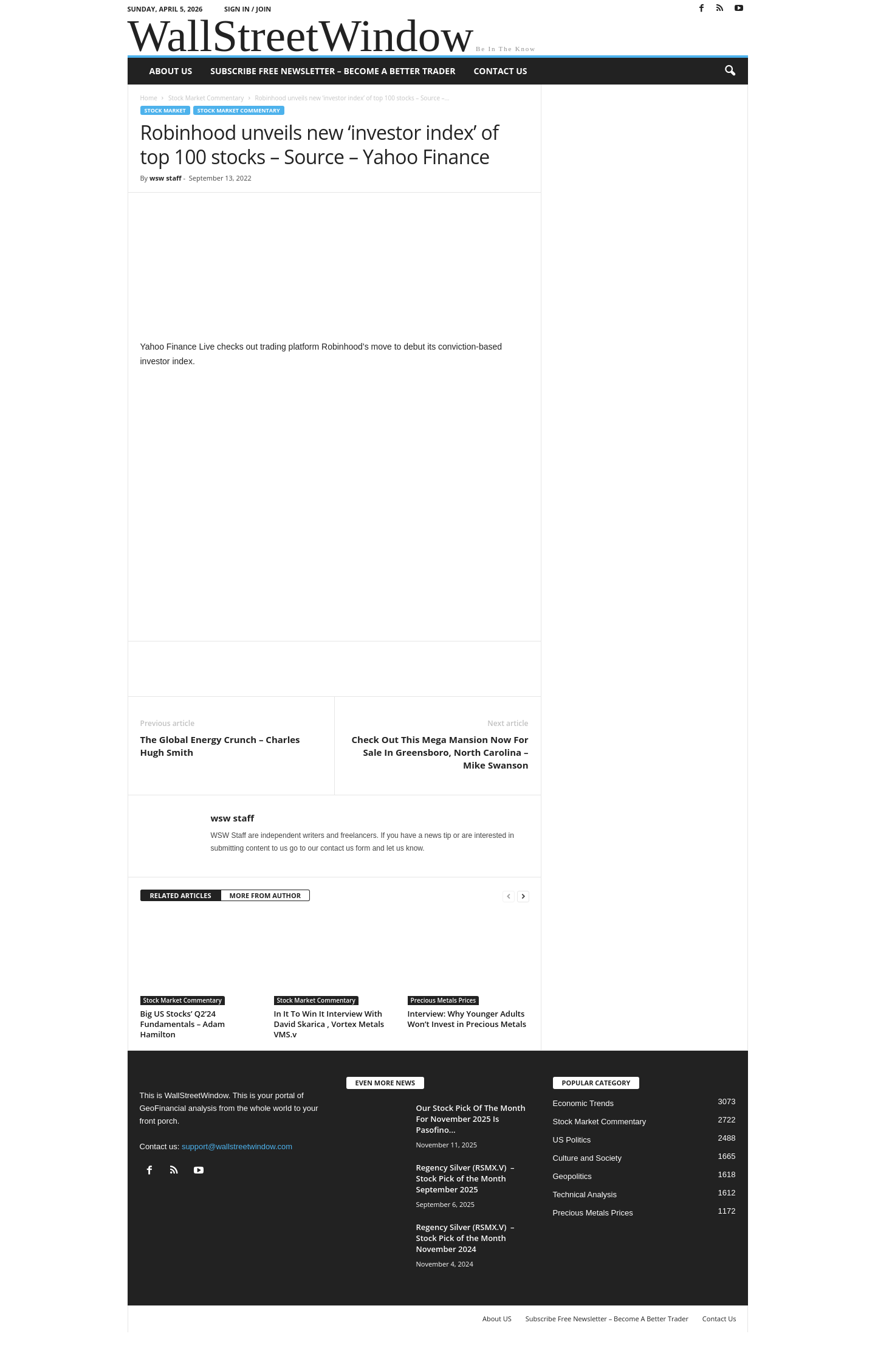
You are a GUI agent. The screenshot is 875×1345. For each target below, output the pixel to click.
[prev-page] (509, 896)
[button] (729, 71)
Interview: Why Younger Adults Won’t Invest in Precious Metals (467, 1018)
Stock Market (165, 110)
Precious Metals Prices (443, 1000)
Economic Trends (583, 1103)
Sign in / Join (247, 8)
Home (148, 98)
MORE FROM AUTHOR (265, 895)
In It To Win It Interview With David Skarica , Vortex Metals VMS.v (329, 1024)
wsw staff (165, 177)
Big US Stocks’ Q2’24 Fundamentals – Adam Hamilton (182, 1024)
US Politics (572, 1139)
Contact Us (500, 71)
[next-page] (523, 896)
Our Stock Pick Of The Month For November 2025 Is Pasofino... (471, 1118)
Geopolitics (572, 1176)
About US (171, 71)
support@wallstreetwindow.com (237, 1146)
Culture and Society (587, 1158)
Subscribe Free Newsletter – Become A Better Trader (332, 71)
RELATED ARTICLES (180, 895)
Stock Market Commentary (206, 98)
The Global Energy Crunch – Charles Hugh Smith (220, 745)
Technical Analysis (585, 1194)
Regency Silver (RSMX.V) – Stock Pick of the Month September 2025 (465, 1178)
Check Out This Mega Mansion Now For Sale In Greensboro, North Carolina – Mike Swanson (440, 752)
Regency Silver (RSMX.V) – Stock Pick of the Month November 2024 (465, 1238)
